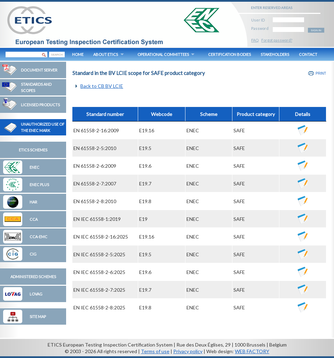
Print (321, 73)
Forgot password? (276, 40)
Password (260, 27)
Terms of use (155, 351)
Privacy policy (187, 351)
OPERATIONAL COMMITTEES (163, 54)
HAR (33, 202)
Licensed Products (40, 104)
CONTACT (308, 54)
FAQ (255, 40)
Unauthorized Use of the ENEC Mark (42, 127)
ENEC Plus (39, 184)
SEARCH (57, 54)
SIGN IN (316, 30)
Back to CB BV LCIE (101, 86)
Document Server (39, 70)
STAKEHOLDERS (275, 54)
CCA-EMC (38, 236)
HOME (78, 54)
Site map (38, 316)
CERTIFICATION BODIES (229, 54)
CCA (34, 219)
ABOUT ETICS (105, 54)
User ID (258, 19)
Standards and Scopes (36, 87)
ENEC (34, 167)
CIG (33, 254)
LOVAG (36, 294)
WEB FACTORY (252, 351)
